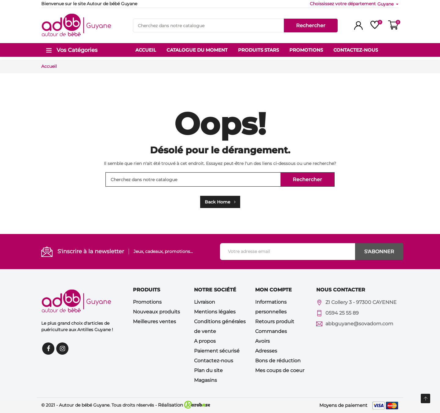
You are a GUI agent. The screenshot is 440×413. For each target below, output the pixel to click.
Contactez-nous (213, 361)
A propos (205, 341)
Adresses (266, 351)
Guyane (386, 4)
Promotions (147, 302)
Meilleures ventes (154, 321)
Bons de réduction (278, 361)
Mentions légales (215, 312)
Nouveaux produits (156, 312)
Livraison (204, 302)
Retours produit (274, 321)
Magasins (205, 380)
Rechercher (310, 25)
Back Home (220, 202)
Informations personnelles (271, 307)
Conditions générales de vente (220, 326)
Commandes (271, 331)
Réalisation (184, 405)
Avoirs (262, 341)
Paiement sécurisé (217, 351)
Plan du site (208, 370)
